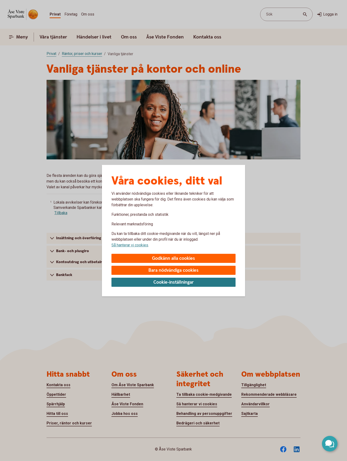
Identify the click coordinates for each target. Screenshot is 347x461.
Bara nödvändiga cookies (173, 270)
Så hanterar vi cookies (129, 245)
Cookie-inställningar (173, 282)
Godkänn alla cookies (173, 258)
